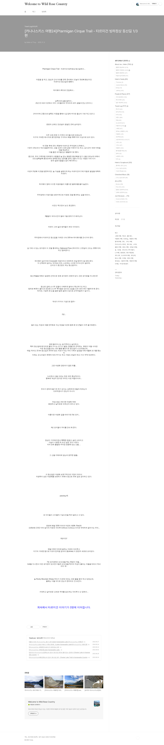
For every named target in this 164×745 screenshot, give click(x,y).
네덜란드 (119, 148)
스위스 (119, 142)
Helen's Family (121, 79)
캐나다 (119, 109)
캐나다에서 (120, 100)
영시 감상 (129, 244)
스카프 (135, 244)
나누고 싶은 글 (121, 168)
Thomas (119, 82)
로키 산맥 (117, 255)
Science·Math (121, 199)
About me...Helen (124, 64)
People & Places (122, 94)
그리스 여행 (129, 241)
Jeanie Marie (121, 85)
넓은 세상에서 (121, 102)
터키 (118, 159)
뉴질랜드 (119, 156)
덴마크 (118, 153)
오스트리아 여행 (125, 255)
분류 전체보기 (122, 61)
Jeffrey (120, 90)
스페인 (119, 128)
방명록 (44, 12)
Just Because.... (122, 196)
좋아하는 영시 (121, 165)
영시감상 (117, 261)
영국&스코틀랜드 (122, 131)
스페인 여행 (118, 236)
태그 (33, 12)
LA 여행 (117, 252)
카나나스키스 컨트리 (120, 244)
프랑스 (119, 117)
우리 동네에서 (121, 97)
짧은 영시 (129, 236)
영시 (123, 241)
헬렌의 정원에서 (121, 73)
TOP (137, 738)
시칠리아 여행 (124, 261)
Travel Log (32, 638)
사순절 (119, 250)
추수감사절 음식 (124, 264)
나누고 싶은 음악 (122, 177)
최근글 (117, 219)
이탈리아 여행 (133, 261)
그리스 (119, 145)
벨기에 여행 (118, 241)
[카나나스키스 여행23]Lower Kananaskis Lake (44, 650)
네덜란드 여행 (133, 239)
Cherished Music (122, 174)
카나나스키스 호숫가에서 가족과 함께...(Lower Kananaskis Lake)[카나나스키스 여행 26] (58, 644)
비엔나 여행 (130, 258)
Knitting (125, 239)
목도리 (124, 236)
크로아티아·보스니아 (122, 139)
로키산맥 (39, 638)
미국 (119, 114)
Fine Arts (120, 187)
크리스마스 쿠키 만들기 (128, 250)
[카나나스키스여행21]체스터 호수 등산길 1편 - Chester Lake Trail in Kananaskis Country (58, 657)
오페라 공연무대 (121, 192)
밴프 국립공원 (130, 252)
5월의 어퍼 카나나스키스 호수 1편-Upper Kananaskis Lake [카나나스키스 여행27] (56, 642)
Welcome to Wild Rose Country (46, 4)
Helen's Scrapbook (123, 162)
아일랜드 (119, 134)
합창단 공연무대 (122, 189)
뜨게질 (116, 264)
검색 (132, 4)
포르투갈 (119, 137)
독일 (118, 120)
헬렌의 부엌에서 (123, 70)
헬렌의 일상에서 (122, 67)
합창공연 (123, 252)
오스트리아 (120, 123)
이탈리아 (121, 126)
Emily (119, 88)
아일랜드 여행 (118, 239)
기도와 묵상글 (121, 171)
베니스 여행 (118, 258)
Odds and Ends (122, 202)
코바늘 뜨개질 (133, 247)
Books (119, 184)
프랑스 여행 (125, 247)
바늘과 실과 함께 (122, 76)
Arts (118, 181)
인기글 (123, 219)
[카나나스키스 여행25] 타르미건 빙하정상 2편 (44, 647)
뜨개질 (124, 258)
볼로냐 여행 (118, 247)
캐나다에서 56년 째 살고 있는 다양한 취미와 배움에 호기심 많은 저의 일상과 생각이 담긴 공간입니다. (57, 709)
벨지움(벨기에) (121, 151)
